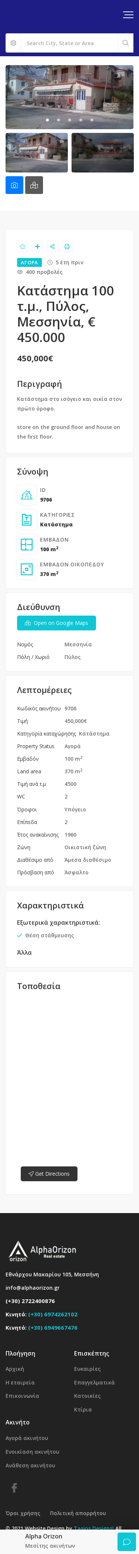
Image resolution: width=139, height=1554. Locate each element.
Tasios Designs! (94, 1528)
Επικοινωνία (22, 1395)
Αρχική (15, 1368)
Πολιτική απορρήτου (78, 1513)
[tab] (14, 185)
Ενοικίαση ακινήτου (32, 1451)
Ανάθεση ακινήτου (30, 1465)
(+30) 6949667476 (52, 1327)
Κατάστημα (56, 524)
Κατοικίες (87, 1395)
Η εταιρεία (20, 1382)
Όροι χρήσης (23, 1513)
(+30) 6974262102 (52, 1314)
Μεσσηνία (78, 644)
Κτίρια (83, 1409)
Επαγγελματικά (94, 1382)
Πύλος (72, 656)
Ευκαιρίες (87, 1368)
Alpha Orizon (43, 1536)
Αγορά (72, 746)
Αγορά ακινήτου (27, 1437)
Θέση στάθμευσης (49, 935)
